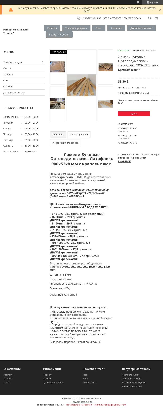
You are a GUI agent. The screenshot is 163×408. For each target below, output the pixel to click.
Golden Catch (89, 382)
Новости (8, 74)
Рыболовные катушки (134, 382)
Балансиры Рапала (132, 386)
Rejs (85, 374)
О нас (98, 28)
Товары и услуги (75, 28)
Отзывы (7, 86)
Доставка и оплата (141, 28)
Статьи (7, 68)
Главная (52, 28)
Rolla (85, 378)
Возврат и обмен (59, 34)
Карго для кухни (130, 374)
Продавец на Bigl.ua (81, 401)
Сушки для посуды (131, 378)
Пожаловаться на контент (79, 404)
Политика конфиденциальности (110, 404)
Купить (134, 113)
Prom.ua (96, 398)
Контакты (116, 28)
